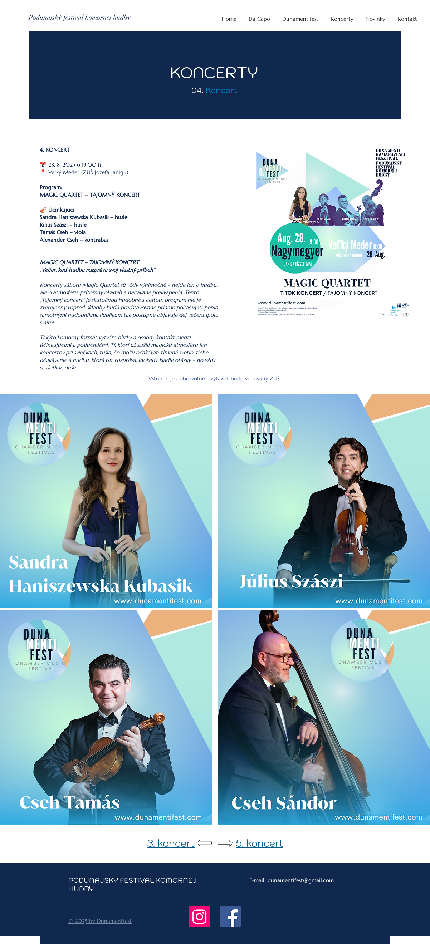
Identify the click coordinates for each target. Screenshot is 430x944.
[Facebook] (230, 916)
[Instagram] (199, 916)
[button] (342, 15)
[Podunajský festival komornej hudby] (80, 17)
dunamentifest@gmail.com (301, 880)
